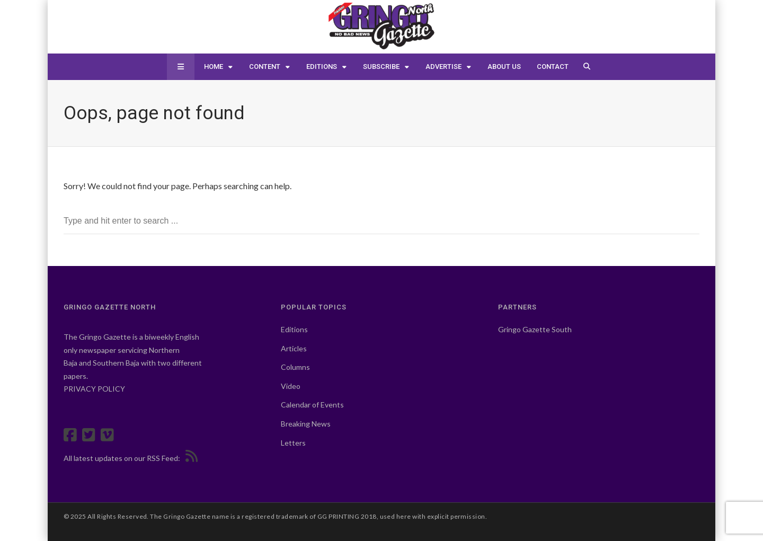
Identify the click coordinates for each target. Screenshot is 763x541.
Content (264, 66)
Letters (293, 442)
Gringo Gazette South (535, 329)
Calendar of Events (312, 404)
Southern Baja (116, 362)
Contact (553, 66)
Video (290, 386)
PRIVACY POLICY (94, 388)
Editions (321, 66)
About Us (504, 66)
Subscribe (381, 66)
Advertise (443, 66)
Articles (294, 348)
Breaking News (306, 423)
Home (213, 66)
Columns (295, 366)
